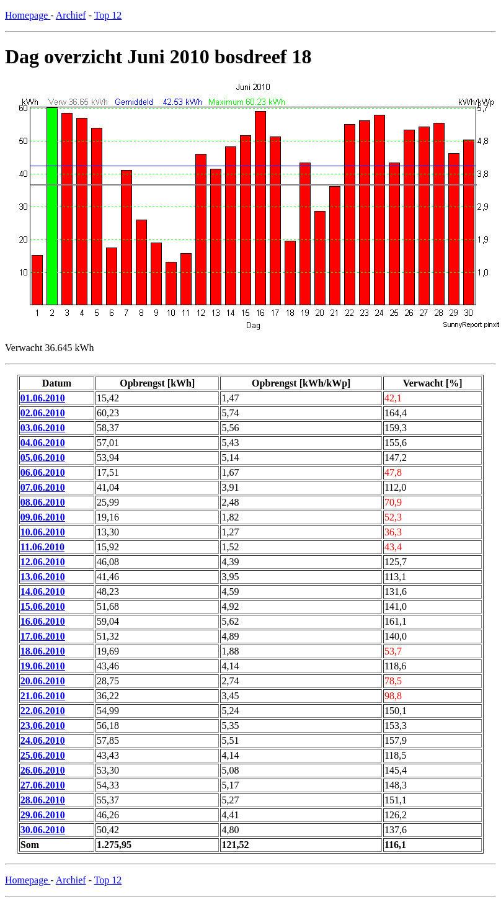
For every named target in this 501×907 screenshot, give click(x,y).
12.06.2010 (42, 561)
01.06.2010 (42, 398)
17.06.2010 (42, 636)
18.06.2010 (42, 651)
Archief (71, 15)
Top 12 (108, 15)
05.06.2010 (42, 457)
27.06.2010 (42, 785)
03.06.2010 (42, 427)
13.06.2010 (42, 576)
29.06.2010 (42, 815)
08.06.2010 (42, 502)
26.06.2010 (42, 770)
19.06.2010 (42, 666)
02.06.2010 (42, 413)
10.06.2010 (42, 532)
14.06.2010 (42, 591)
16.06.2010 (42, 621)
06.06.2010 (42, 472)
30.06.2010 (42, 829)
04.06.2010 (42, 442)
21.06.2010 (42, 695)
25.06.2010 (42, 755)
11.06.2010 (42, 547)
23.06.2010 (42, 725)
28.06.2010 (42, 800)
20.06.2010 (42, 681)
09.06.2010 (42, 517)
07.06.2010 (42, 487)
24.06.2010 (42, 740)
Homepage (27, 15)
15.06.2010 (42, 606)
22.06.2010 (42, 710)
